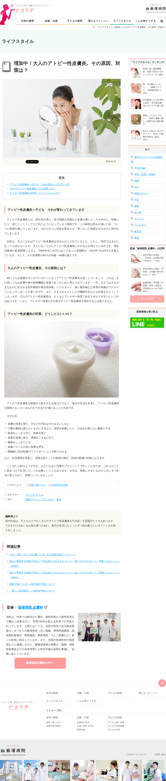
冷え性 (137, 212)
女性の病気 (27, 20)
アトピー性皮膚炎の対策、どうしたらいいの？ (35, 193)
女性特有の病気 (59, 485)
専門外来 (81, 730)
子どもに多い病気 (116, 722)
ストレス (139, 218)
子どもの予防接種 (116, 726)
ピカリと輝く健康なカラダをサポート (91, 5)
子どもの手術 (114, 730)
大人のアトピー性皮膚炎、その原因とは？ (32, 188)
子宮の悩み (140, 168)
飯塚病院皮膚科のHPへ (40, 662)
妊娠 (136, 180)
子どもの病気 (74, 20)
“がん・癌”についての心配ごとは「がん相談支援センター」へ (42, 554)
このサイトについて (136, 754)
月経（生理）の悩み (145, 174)
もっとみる (147, 298)
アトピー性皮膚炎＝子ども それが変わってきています (40, 184)
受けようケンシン (98, 20)
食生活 (137, 231)
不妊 (136, 199)
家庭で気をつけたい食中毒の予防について (32, 584)
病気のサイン (33, 499)
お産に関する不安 (85, 726)
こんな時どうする (145, 20)
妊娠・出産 (51, 20)
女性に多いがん (37, 485)
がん (136, 187)
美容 (58, 499)
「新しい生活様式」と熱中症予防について (32, 590)
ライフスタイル (122, 20)
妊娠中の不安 (83, 722)
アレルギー (48, 499)
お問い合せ (160, 754)
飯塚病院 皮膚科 (30, 607)
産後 (136, 206)
